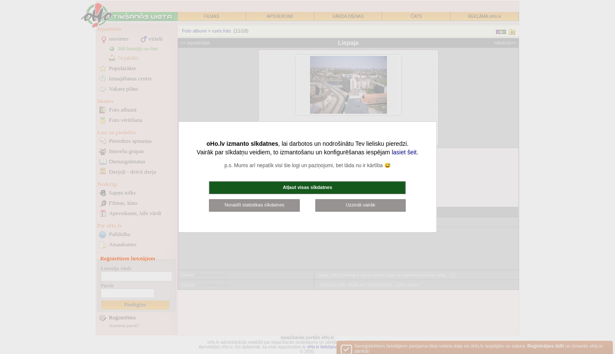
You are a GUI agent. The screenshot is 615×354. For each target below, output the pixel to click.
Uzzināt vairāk (360, 204)
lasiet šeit (404, 152)
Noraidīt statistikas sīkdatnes (254, 204)
